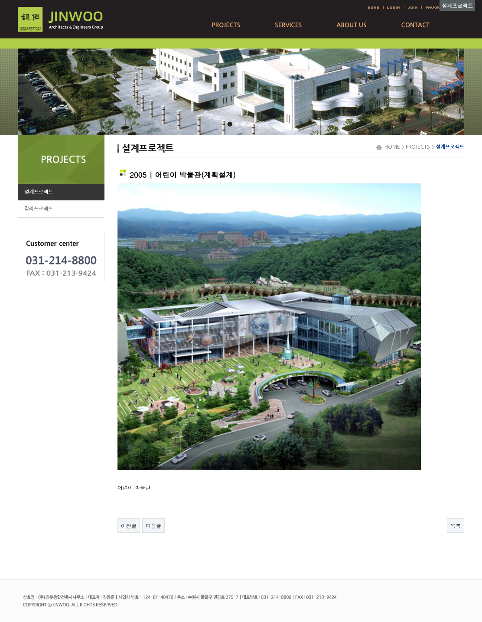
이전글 (129, 525)
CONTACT (415, 25)
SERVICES (288, 25)
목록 (455, 525)
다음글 (153, 525)
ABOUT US (351, 25)
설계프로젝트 (450, 147)
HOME (391, 147)
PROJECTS (226, 25)
